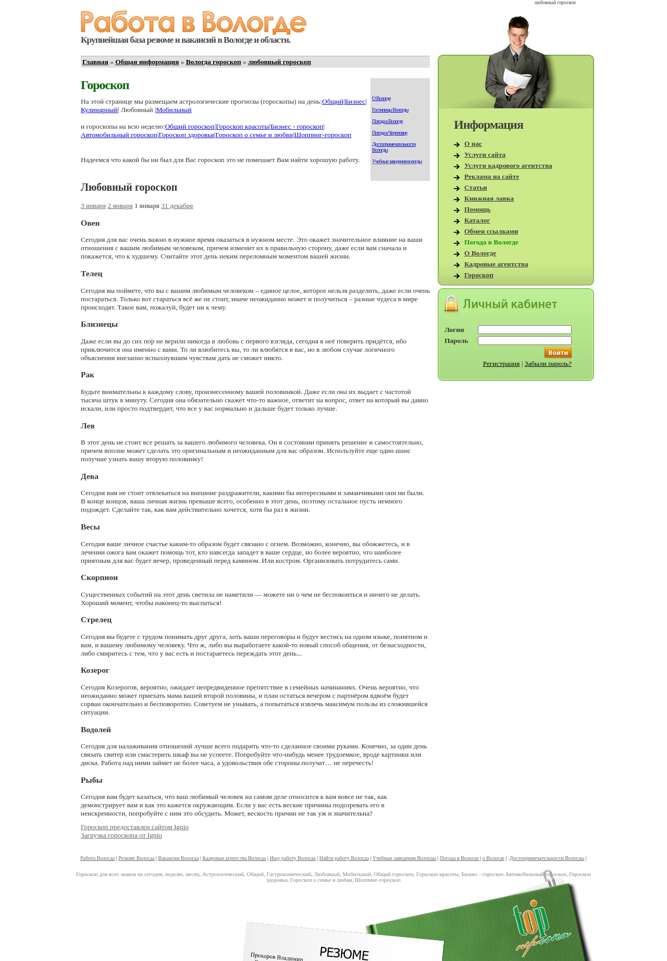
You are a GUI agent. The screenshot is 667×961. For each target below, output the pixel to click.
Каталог (477, 220)
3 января (93, 206)
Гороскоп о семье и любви (254, 135)
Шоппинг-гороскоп (323, 135)
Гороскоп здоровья (186, 135)
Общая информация (147, 62)
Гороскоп (478, 275)
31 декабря (177, 206)
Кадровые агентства (496, 264)
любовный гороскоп (279, 62)
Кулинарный (99, 110)
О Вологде (381, 98)
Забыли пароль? (548, 363)
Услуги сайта (484, 154)
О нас (473, 143)
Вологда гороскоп (213, 62)
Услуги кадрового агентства (508, 165)
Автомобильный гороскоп (119, 135)
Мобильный (174, 110)
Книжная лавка (489, 198)
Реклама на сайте (491, 176)
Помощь (477, 209)
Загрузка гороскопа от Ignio (121, 835)
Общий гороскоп (189, 126)
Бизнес (355, 101)
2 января (119, 206)
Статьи (475, 187)
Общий (332, 101)
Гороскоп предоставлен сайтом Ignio (135, 827)
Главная (95, 62)
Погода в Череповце (389, 132)
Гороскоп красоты (242, 126)
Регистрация (501, 363)
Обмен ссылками (491, 231)
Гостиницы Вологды (390, 110)
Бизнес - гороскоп (296, 126)
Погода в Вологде (387, 121)
